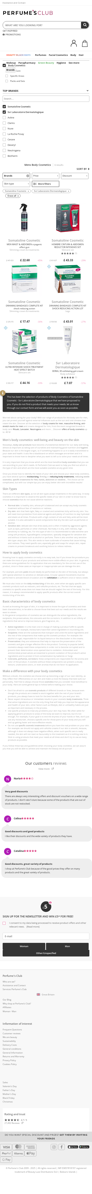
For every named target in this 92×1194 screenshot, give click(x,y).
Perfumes (40, 55)
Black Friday (9, 1097)
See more (74, 62)
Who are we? (9, 981)
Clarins (9, 123)
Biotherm (10, 155)
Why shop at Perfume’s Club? (17, 1003)
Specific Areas (14, 75)
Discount (74, 175)
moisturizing (33, 476)
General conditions (12, 1048)
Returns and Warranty (13, 1056)
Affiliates (7, 1007)
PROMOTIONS (12, 34)
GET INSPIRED (10, 30)
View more (46, 768)
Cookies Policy (10, 1064)
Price (45, 175)
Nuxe (8, 128)
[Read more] (32, 926)
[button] (46, 995)
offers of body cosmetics (73, 429)
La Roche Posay (13, 134)
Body (73, 55)
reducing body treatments (62, 476)
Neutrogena (11, 150)
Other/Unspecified (46, 953)
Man (67, 946)
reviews (46, 763)
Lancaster (24, 429)
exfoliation (52, 577)
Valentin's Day (10, 1086)
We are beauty (10, 1037)
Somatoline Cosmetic (17, 106)
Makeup (11, 62)
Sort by (83, 169)
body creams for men (53, 423)
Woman (24, 946)
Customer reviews (12, 1033)
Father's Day (9, 1090)
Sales (5, 1082)
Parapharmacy (26, 62)
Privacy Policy (9, 1060)
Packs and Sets (15, 81)
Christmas (8, 1101)
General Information (13, 1052)
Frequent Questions (12, 1029)
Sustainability (9, 1041)
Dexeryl (9, 145)
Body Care (13, 70)
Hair (81, 55)
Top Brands (45, 90)
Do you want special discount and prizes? (46, 1136)
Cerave (9, 139)
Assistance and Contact (13, 2)
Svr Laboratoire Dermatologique (23, 112)
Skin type (16, 183)
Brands (10, 69)
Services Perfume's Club (15, 989)
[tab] (46, 90)
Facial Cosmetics (58, 55)
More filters (42, 183)
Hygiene (61, 62)
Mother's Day (9, 1094)
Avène (8, 117)
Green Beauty (46, 62)
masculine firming (72, 423)
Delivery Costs (10, 1044)
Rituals (16, 429)
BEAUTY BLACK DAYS (18, 55)
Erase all (12, 195)
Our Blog (7, 999)
